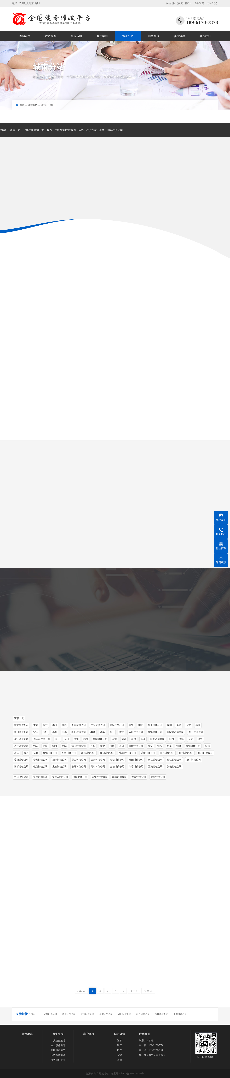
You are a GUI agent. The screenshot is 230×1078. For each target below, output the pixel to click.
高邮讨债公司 (98, 766)
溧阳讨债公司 (21, 759)
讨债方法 (91, 130)
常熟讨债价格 (40, 777)
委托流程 (179, 36)
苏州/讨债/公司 (100, 777)
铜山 (112, 732)
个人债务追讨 (58, 1040)
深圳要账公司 (161, 1014)
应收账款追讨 (58, 1055)
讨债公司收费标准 (65, 130)
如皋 (178, 746)
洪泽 (181, 739)
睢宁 (121, 732)
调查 (101, 130)
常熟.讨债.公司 (60, 777)
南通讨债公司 (136, 746)
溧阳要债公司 (80, 777)
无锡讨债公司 (138, 777)
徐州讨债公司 (78, 732)
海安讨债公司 (174, 766)
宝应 (35, 732)
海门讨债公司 (205, 753)
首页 (22, 105)
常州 (52, 105)
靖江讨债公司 (174, 759)
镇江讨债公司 (78, 746)
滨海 (143, 739)
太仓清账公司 (21, 777)
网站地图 (171, 3)
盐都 (124, 739)
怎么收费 (46, 130)
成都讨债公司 (50, 1014)
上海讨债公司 (31, 130)
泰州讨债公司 (193, 746)
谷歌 (187, 3)
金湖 (190, 739)
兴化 (207, 746)
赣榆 (85, 739)
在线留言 (199, 3)
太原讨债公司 (158, 777)
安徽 (119, 1055)
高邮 (54, 732)
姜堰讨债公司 (79, 766)
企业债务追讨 (58, 1045)
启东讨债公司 (98, 759)
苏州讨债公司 (136, 732)
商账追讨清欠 (58, 1050)
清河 (200, 739)
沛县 (102, 732)
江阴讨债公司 (107, 753)
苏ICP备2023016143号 (132, 1073)
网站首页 (24, 36)
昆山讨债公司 (195, 732)
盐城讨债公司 (100, 739)
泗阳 (45, 746)
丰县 (92, 732)
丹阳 (92, 746)
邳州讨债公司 (186, 753)
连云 (57, 739)
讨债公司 (15, 130)
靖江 (16, 753)
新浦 (66, 739)
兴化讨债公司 (50, 753)
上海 (119, 1060)
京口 (121, 746)
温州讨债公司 (124, 1014)
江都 (64, 732)
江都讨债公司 (117, 759)
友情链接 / (23, 1014)
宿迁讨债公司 (21, 746)
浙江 (119, 1045)
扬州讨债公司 (21, 732)
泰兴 (26, 753)
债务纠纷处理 (58, 1060)
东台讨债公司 (69, 753)
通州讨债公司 (148, 753)
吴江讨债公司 (21, 739)
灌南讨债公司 (155, 766)
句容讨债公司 (136, 766)
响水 (133, 739)
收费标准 (50, 36)
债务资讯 (153, 36)
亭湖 (114, 739)
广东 (119, 1050)
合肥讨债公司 (106, 1014)
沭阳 (35, 746)
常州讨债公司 (69, 1014)
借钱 (81, 130)
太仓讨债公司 (59, 766)
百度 (180, 3)
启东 (169, 746)
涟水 (171, 739)
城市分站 (127, 36)
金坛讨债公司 (117, 766)
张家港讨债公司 (175, 732)
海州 (76, 739)
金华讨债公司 (114, 130)
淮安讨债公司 (157, 739)
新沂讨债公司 (21, 766)
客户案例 (102, 36)
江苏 (43, 105)
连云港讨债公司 (41, 739)
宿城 (64, 746)
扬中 (102, 746)
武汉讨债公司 (143, 1014)
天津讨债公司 (87, 1014)
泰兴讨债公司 (40, 759)
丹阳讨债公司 (136, 759)
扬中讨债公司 (193, 759)
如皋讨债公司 (59, 759)
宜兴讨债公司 (167, 753)
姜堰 (35, 753)
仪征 (45, 732)
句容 (112, 746)
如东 (159, 746)
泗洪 (54, 746)
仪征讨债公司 (40, 766)
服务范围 (76, 36)
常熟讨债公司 (155, 732)
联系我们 (212, 3)
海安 (150, 746)
